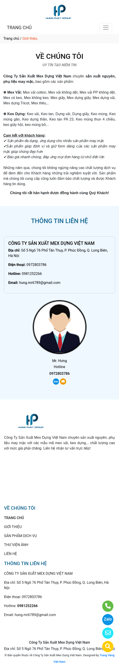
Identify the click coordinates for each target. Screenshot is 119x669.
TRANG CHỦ (19, 27)
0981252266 (32, 274)
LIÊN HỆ (10, 554)
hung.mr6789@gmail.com (39, 283)
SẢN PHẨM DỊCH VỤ (20, 536)
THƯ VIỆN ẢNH (16, 545)
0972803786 (36, 265)
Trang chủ (11, 38)
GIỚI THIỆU (13, 527)
